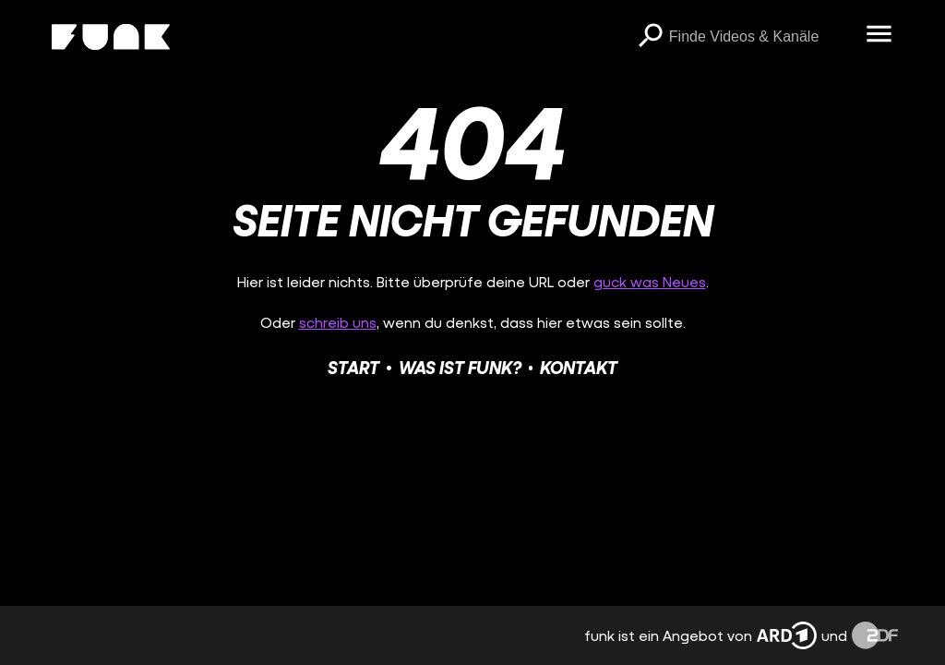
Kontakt (578, 367)
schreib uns (338, 322)
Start (353, 367)
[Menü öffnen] (879, 35)
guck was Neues (649, 281)
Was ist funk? (460, 367)
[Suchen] (650, 36)
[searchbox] (761, 37)
